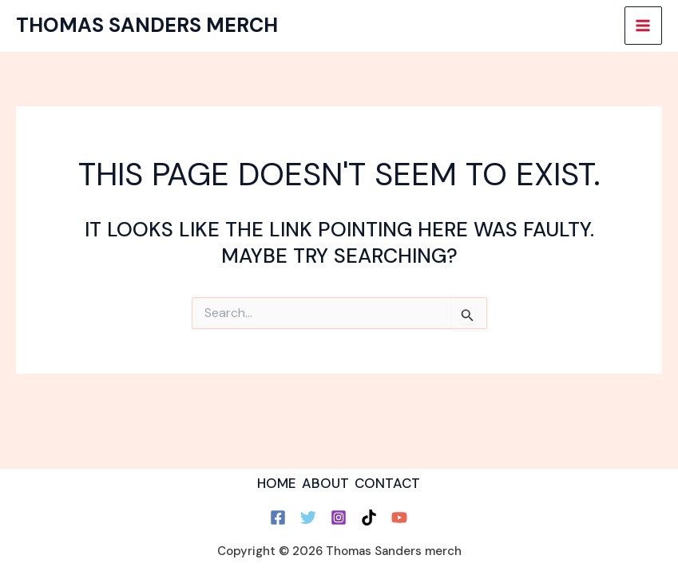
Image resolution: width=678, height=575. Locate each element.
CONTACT (387, 483)
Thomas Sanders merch (147, 25)
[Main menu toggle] (643, 25)
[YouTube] (399, 517)
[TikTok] (369, 517)
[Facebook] (278, 517)
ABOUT (325, 483)
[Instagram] (339, 517)
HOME (276, 483)
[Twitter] (308, 517)
